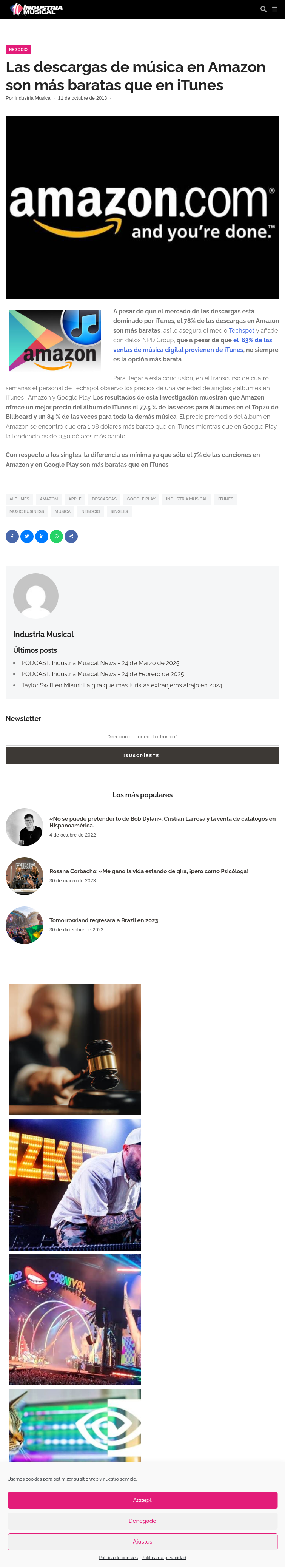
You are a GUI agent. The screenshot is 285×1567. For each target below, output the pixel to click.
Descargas (104, 499)
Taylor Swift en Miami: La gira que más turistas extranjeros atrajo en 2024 (122, 685)
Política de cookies (118, 1557)
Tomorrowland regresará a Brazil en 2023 (103, 920)
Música (63, 511)
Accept (142, 1500)
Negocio (18, 50)
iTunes (225, 499)
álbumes (19, 499)
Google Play (141, 499)
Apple (74, 499)
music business (26, 511)
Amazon (49, 499)
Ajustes (142, 1541)
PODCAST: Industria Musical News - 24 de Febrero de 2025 (103, 674)
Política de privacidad (164, 1557)
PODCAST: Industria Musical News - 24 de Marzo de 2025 (100, 663)
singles (119, 511)
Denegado (142, 1521)
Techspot (241, 330)
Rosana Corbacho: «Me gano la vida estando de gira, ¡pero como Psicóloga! (148, 871)
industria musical (187, 499)
